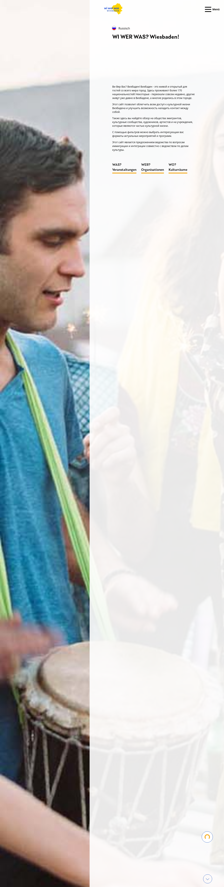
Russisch (121, 28)
